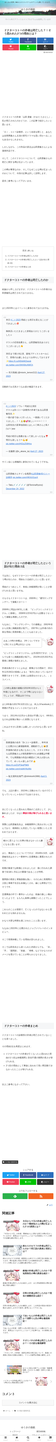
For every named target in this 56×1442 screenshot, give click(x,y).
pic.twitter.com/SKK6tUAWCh (19, 365)
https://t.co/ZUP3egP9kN (17, 765)
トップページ (15, 1431)
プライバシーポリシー (41, 1435)
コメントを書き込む (28, 1402)
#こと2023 (16, 320)
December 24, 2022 (15, 489)
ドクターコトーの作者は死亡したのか (22, 256)
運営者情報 (40, 1431)
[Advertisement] (28, 83)
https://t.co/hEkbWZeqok (20, 361)
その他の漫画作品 (10, 1162)
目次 (24, 250)
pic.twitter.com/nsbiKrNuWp (18, 769)
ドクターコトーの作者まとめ (19, 267)
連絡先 (15, 1435)
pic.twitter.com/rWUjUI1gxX (25, 477)
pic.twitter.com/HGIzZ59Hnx (19, 444)
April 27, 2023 (36, 451)
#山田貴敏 (35, 474)
